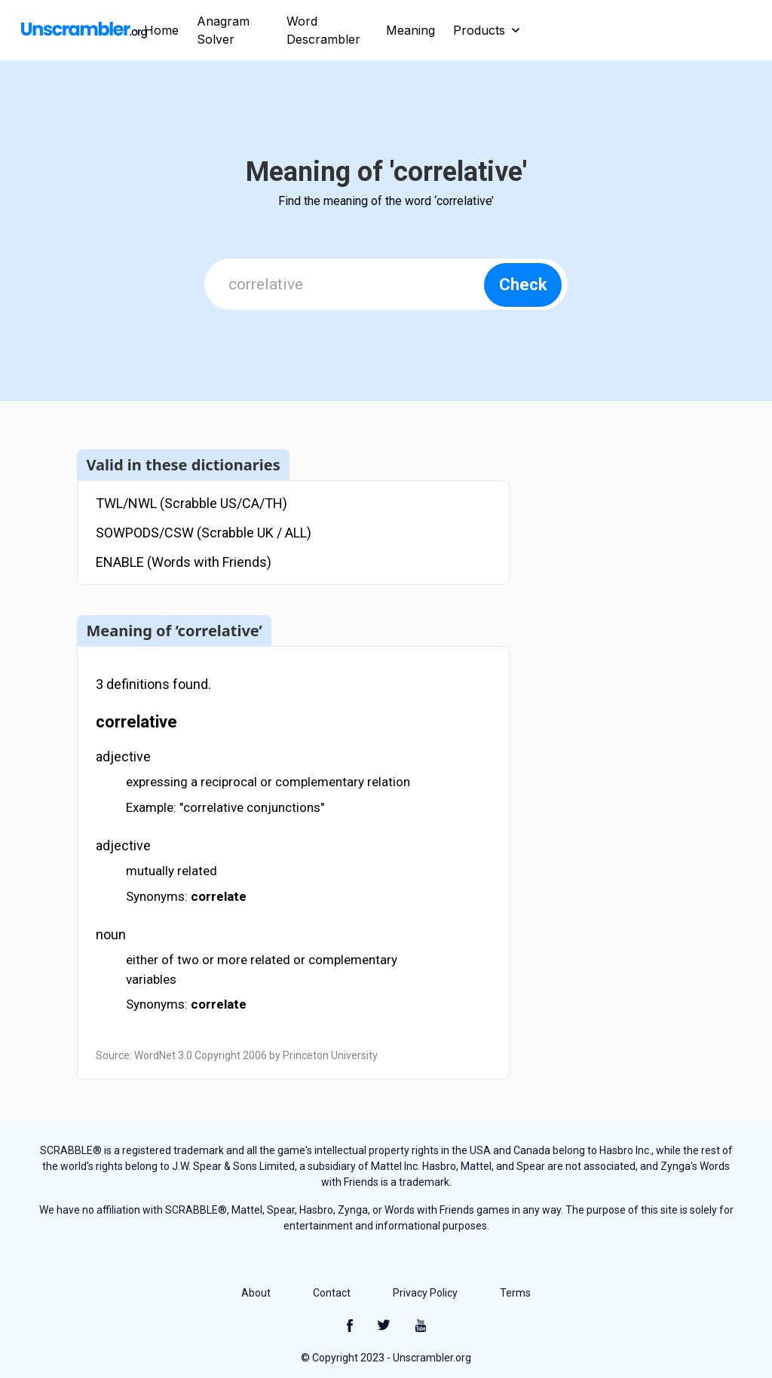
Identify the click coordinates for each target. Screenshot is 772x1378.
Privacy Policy (425, 1293)
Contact (332, 1293)
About (256, 1293)
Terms (515, 1293)
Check (523, 284)
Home (161, 30)
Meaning (410, 30)
